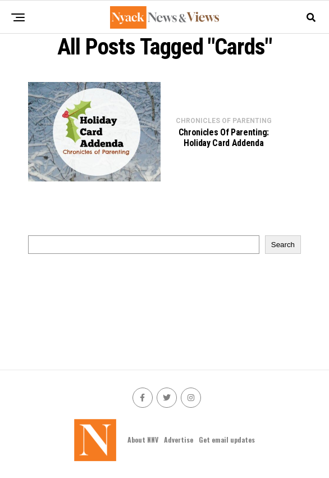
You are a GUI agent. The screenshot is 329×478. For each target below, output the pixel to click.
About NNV (142, 439)
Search (283, 244)
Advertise (178, 439)
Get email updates (227, 439)
